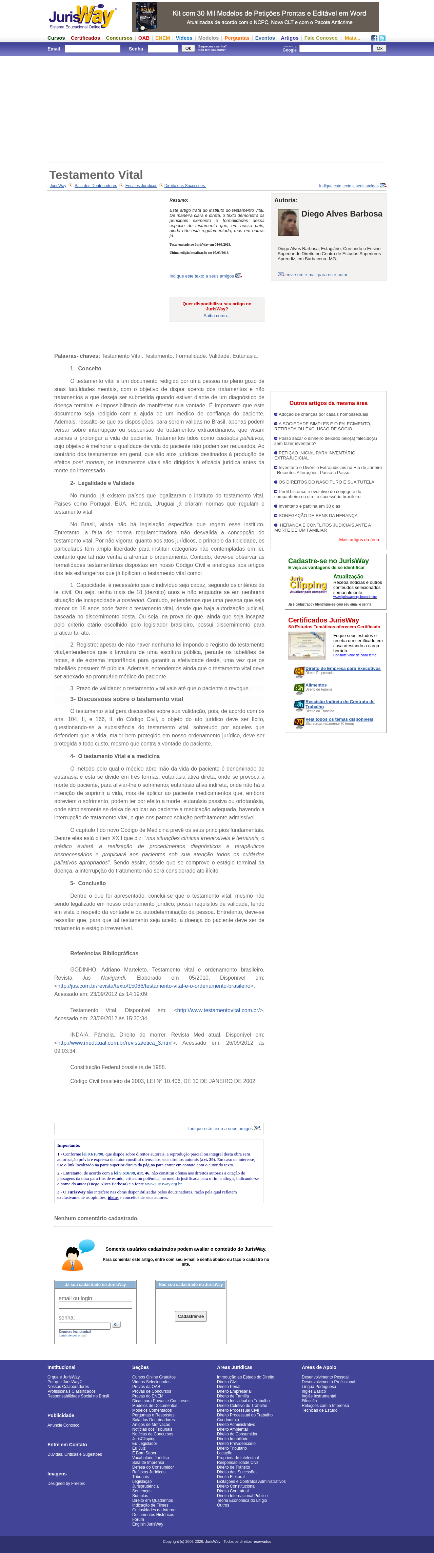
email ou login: (76, 1298)
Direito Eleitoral (230, 1476)
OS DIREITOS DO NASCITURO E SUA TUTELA (326, 482)
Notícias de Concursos (152, 1434)
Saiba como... (217, 315)
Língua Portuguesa (319, 1386)
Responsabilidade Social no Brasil (78, 1396)
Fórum (138, 1519)
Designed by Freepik (66, 1483)
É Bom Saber (144, 1453)
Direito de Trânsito (233, 1467)
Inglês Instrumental (319, 1396)
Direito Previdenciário (236, 1443)
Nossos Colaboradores (68, 1386)
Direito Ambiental (232, 1429)
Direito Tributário (232, 1448)
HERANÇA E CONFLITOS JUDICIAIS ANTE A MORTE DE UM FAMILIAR (322, 528)
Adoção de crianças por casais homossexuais (323, 414)
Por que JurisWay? (64, 1382)
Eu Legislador (144, 1443)
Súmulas (140, 1495)
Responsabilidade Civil (237, 1462)
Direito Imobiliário (233, 1438)
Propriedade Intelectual (238, 1457)
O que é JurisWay (63, 1377)
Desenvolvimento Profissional (328, 1382)
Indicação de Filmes (150, 1505)
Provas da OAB (146, 1386)
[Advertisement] (217, 108)
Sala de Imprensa (148, 1462)
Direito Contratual (233, 1491)
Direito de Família (233, 1396)
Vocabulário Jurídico (150, 1457)
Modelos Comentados (152, 1410)
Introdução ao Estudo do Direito (245, 1377)
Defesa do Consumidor (153, 1467)
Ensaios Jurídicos (141, 185)
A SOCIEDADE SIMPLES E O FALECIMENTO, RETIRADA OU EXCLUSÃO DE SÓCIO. (322, 426)
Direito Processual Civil (238, 1410)
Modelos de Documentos (154, 1405)
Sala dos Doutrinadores (96, 185)
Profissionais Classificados (71, 1391)
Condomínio (228, 1419)
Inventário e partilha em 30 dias (309, 506)
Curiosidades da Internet (154, 1510)
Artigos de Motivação (151, 1424)
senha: (67, 1318)
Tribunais (140, 1476)
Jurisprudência (145, 1486)
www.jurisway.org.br (163, 1183)
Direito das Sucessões (185, 185)
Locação (224, 1453)
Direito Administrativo (236, 1424)
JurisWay (58, 185)
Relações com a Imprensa (325, 1405)
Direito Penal (228, 1386)
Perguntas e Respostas (153, 1415)
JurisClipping (144, 1438)
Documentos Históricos (153, 1514)
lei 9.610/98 (92, 1154)
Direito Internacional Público (242, 1495)
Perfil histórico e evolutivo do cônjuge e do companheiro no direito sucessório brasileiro (317, 494)
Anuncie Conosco (63, 1425)
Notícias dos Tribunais (152, 1429)
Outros (223, 1505)
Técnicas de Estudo (319, 1410)
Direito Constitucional (236, 1486)
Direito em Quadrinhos (152, 1500)
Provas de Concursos (151, 1391)
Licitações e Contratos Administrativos (251, 1481)
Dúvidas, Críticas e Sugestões (74, 1454)
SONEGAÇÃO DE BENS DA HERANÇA (318, 515)
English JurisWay (147, 1524)
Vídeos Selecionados (151, 1382)
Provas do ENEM (147, 1396)
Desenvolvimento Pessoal (325, 1377)
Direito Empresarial (234, 1391)
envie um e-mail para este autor (316, 274)
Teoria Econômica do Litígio (242, 1500)
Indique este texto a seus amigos (353, 186)
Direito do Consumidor (237, 1434)
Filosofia (309, 1400)
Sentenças (142, 1491)
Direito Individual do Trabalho (243, 1400)
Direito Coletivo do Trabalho (242, 1405)
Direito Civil (227, 1382)
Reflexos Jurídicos (148, 1472)
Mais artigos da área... (361, 539)
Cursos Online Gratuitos (154, 1377)
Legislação (142, 1481)
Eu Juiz (138, 1448)
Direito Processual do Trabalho (245, 1415)
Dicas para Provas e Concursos (161, 1400)
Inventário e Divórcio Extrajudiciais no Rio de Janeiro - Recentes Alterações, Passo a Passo (328, 470)
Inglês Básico (314, 1391)
